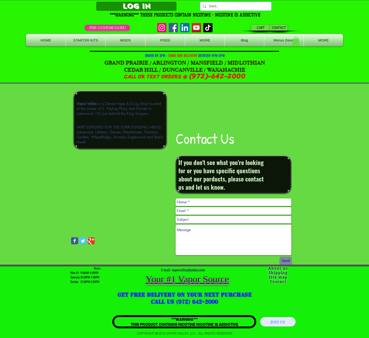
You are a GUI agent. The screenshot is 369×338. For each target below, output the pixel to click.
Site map (278, 277)
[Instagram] (161, 27)
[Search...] (235, 6)
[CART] (260, 28)
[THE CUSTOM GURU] (107, 28)
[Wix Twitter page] (82, 240)
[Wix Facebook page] (74, 240)
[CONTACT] (279, 28)
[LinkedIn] (184, 27)
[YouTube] (196, 27)
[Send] (285, 261)
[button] (205, 40)
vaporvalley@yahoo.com (188, 269)
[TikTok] (208, 27)
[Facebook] (173, 27)
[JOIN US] (278, 321)
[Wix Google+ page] (91, 240)
